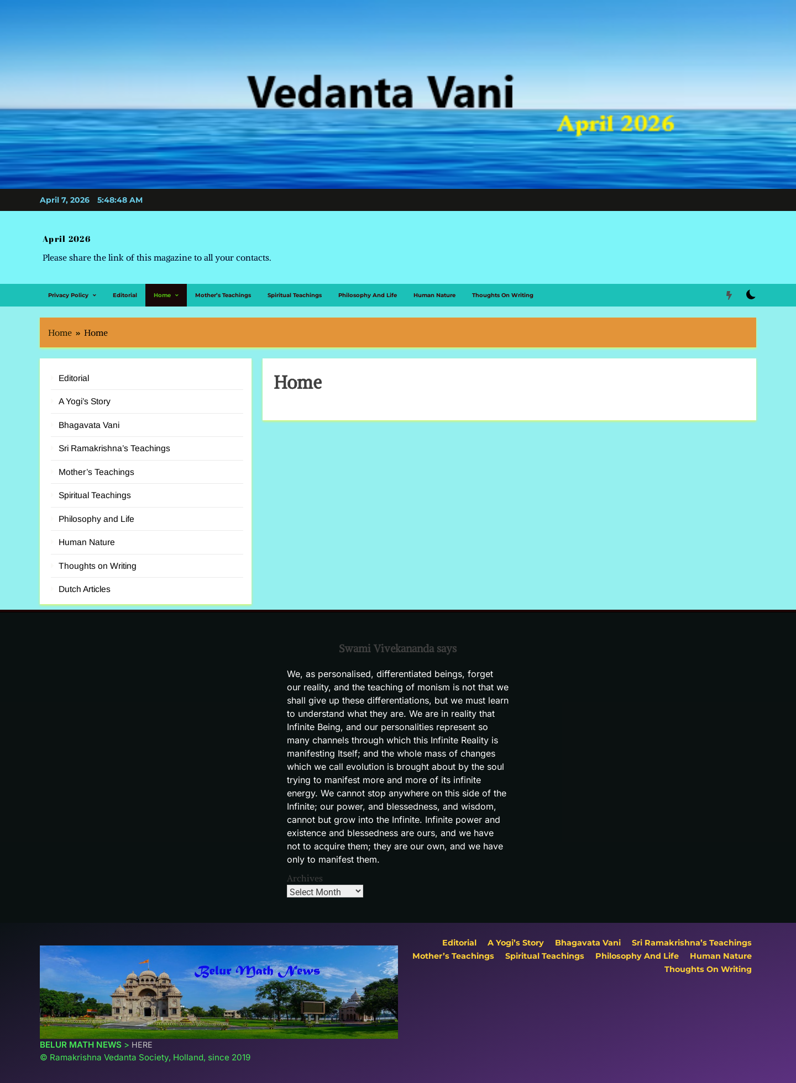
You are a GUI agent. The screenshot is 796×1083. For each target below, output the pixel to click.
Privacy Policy (68, 286)
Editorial (125, 286)
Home (162, 286)
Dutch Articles (85, 580)
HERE (142, 1036)
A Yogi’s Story (85, 393)
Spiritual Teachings (295, 286)
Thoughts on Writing (502, 286)
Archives (305, 869)
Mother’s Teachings (223, 286)
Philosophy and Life (367, 286)
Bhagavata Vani (89, 416)
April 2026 (62, 235)
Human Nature (434, 286)
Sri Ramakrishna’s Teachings (114, 440)
